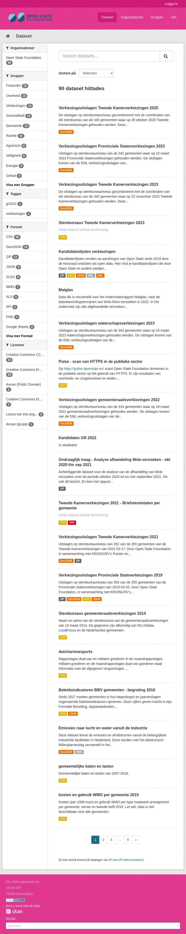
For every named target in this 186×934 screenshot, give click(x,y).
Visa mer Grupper (20, 185)
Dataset (107, 17)
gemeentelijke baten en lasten (86, 766)
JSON (80, 275)
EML (90, 275)
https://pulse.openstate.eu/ (84, 369)
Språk (10, 919)
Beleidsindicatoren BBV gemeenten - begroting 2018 (107, 690)
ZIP (62, 275)
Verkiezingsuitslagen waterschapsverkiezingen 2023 (107, 323)
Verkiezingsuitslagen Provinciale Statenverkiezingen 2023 (112, 146)
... (119, 840)
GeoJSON (66, 131)
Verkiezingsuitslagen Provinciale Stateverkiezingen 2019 (111, 575)
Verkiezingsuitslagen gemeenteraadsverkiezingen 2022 (109, 400)
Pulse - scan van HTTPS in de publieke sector (100, 361)
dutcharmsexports (76, 652)
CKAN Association (19, 894)
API (110, 860)
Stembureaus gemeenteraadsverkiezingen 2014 (102, 613)
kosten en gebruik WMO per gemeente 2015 (99, 795)
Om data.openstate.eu (22, 882)
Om (174, 17)
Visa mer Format (19, 336)
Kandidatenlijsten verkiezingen (87, 251)
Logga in (171, 4)
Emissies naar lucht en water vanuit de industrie (103, 728)
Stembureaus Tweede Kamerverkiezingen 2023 (102, 223)
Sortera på (67, 73)
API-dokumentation (130, 860)
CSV (62, 237)
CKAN (14, 911)
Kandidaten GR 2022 (77, 438)
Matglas (66, 290)
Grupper (157, 17)
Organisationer (132, 17)
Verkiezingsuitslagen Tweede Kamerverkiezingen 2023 (108, 184)
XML (100, 275)
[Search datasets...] (109, 56)
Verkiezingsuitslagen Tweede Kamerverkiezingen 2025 (108, 108)
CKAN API (14, 888)
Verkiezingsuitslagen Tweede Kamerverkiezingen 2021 (108, 537)
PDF (71, 522)
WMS (79, 751)
